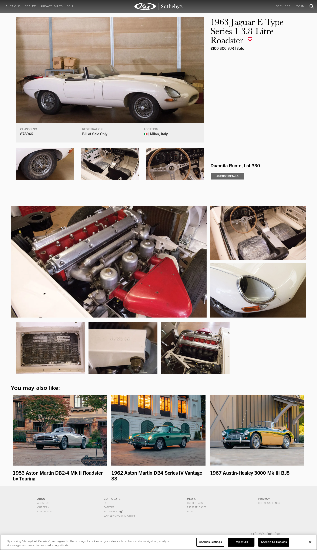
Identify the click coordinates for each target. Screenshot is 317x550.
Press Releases (196, 507)
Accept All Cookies (274, 542)
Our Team (43, 507)
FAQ (106, 503)
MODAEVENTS (113, 511)
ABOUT (42, 498)
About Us (43, 503)
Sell (70, 6)
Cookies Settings (269, 503)
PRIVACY (264, 498)
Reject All (241, 542)
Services (283, 6)
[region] (158, 542)
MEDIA (191, 498)
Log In (299, 6)
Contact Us (44, 511)
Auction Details (227, 176)
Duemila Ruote (225, 165)
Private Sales (51, 6)
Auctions (12, 6)
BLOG (190, 511)
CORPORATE (112, 498)
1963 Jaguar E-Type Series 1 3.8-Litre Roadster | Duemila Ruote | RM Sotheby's (158, 6)
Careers (109, 507)
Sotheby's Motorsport (119, 515)
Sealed (30, 6)
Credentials (195, 503)
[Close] (310, 542)
